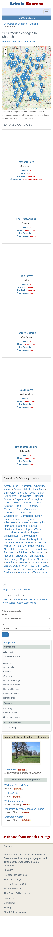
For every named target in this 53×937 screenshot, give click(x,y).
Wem (25, 565)
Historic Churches (11, 685)
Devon (6, 599)
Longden (9, 539)
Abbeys (7, 663)
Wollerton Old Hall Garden (17, 785)
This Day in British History (17, 893)
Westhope (19, 569)
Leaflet (28, 109)
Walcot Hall (10, 769)
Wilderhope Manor (13, 801)
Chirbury (26, 502)
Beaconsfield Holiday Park (28, 489)
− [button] (5, 54)
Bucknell (38, 495)
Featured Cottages (11, 41)
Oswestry (23, 549)
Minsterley (20, 545)
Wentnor (35, 565)
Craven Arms (25, 512)
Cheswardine (11, 502)
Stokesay (42, 559)
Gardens (7, 676)
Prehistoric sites (11, 693)
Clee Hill (20, 505)
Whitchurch (24, 572)
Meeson (41, 542)
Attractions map (12, 656)
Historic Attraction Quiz (15, 884)
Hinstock (9, 529)
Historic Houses (11, 689)
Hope (19, 529)
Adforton (27, 485)
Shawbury (21, 555)
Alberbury (39, 485)
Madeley (9, 542)
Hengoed (21, 525)
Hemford (9, 525)
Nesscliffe (9, 549)
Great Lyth (37, 522)
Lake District (28, 599)
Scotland (17, 589)
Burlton (8, 499)
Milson (8, 545)
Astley (7, 489)
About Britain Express (15, 912)
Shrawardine (37, 555)
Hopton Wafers (33, 529)
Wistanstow (40, 572)
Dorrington (27, 515)
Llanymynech (29, 535)
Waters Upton (12, 565)
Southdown (26, 390)
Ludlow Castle (10, 713)
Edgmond (30, 519)
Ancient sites (9, 667)
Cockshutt (30, 509)
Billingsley (10, 492)
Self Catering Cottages (15, 24)
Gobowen (23, 522)
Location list (29, 41)
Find (4, 614)
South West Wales (26, 603)
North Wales (9, 603)
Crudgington (11, 515)
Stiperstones (27, 559)
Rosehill (8, 555)
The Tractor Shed (26, 219)
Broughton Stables (26, 447)
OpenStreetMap (38, 109)
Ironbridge (10, 532)
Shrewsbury (11, 559)
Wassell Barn (26, 162)
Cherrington (35, 499)
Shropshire (9, 642)
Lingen (34, 532)
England (33, 24)
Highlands (42, 599)
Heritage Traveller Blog (15, 875)
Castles (7, 672)
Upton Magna (38, 562)
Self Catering (9, 727)
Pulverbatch (38, 552)
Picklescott (10, 552)
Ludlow (20, 539)
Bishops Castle (26, 492)
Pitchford (24, 552)
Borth (41, 492)
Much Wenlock (36, 545)
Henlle (33, 525)
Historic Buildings (11, 680)
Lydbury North (35, 539)
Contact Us (9, 903)
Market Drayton (25, 542)
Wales (27, 589)
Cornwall (15, 599)
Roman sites (9, 698)
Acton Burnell (12, 485)
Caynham (20, 499)
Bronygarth (24, 495)
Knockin (23, 532)
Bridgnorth (10, 495)
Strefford (11, 562)
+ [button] (5, 50)
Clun (19, 509)
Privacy (7, 907)
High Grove (26, 276)
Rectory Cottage (26, 333)
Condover (9, 512)
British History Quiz (13, 879)
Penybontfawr (39, 549)
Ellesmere (10, 522)
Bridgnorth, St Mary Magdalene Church (24, 809)
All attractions (9, 652)
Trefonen (23, 562)
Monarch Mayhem (13, 888)
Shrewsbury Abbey (12, 717)
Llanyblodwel (11, 535)
